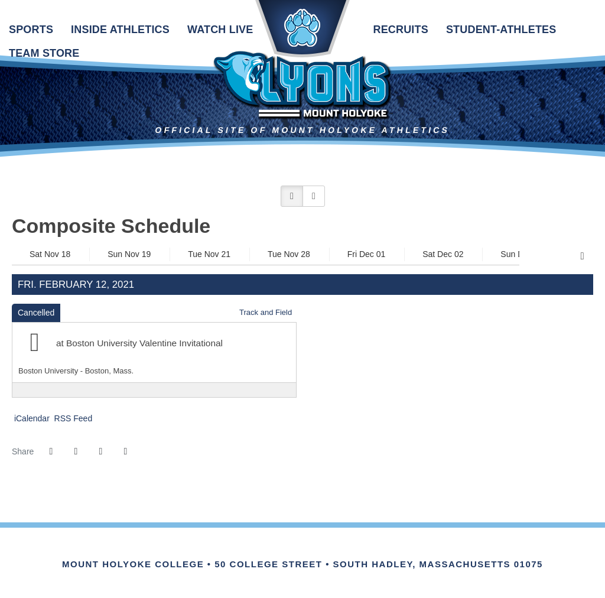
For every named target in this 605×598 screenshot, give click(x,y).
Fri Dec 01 (366, 254)
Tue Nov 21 (209, 254)
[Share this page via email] (100, 451)
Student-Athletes (501, 29)
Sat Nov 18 (50, 254)
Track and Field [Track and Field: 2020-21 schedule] (265, 312)
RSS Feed (72, 418)
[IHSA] (286, 551)
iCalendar (31, 418)
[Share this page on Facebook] (50, 451)
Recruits (400, 29)
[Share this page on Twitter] (75, 451)
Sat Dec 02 (442, 254)
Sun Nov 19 (129, 254)
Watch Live (220, 29)
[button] (292, 196)
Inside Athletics (120, 29)
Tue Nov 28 (289, 254)
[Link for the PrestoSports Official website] (351, 551)
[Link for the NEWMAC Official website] (253, 551)
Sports (31, 29)
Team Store (44, 53)
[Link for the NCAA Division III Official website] (318, 551)
